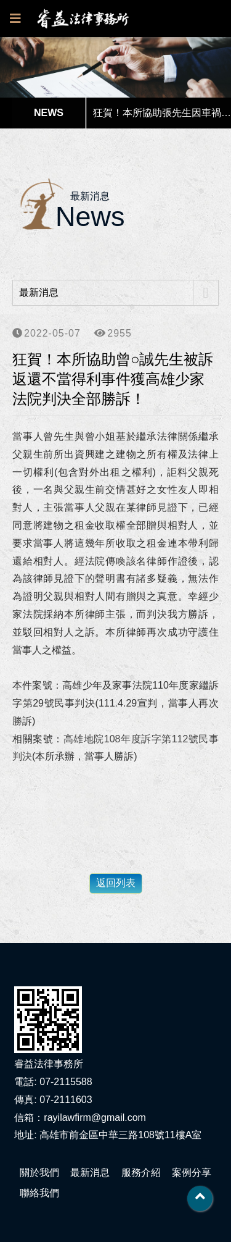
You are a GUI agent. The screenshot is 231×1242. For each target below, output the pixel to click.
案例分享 (191, 1172)
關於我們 (39, 1172)
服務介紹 (141, 1172)
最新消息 (90, 1172)
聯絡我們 (39, 1193)
